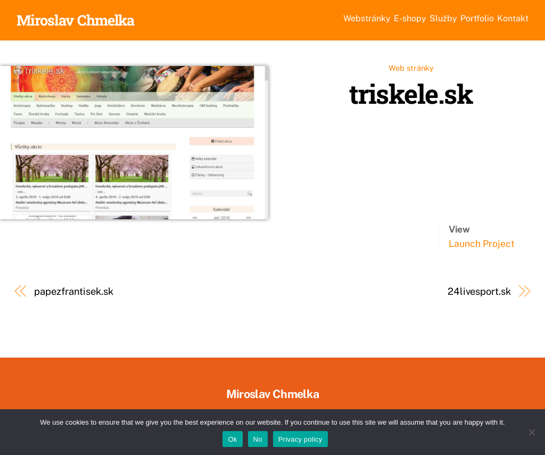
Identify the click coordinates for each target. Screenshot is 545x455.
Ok (232, 439)
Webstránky (289, 20)
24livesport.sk (479, 293)
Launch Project (482, 245)
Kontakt (504, 20)
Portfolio (451, 20)
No (257, 439)
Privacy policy (300, 439)
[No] (531, 432)
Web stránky (411, 69)
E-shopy (351, 20)
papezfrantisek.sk (73, 293)
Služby (400, 20)
